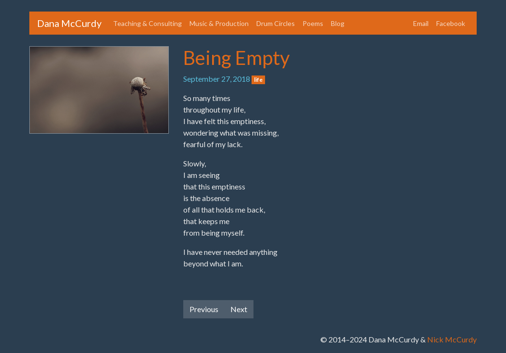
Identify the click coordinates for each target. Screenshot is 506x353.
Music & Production (219, 23)
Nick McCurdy (452, 339)
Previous (204, 309)
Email (421, 23)
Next (238, 309)
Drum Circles (275, 23)
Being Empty (236, 57)
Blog (337, 23)
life (258, 79)
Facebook (450, 23)
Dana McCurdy (69, 23)
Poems (313, 23)
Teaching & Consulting (147, 23)
